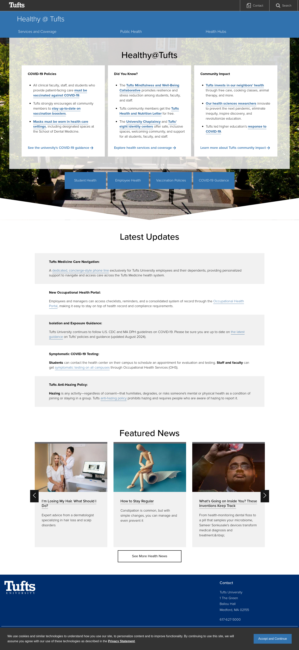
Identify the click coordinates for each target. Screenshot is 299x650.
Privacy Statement (121, 641)
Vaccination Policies (171, 180)
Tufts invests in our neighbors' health (235, 85)
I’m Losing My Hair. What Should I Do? (69, 503)
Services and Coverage (37, 31)
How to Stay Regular (137, 501)
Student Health (85, 180)
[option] (71, 494)
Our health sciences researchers (231, 103)
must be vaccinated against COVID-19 (60, 93)
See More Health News (149, 556)
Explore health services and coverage (143, 147)
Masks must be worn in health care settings (60, 124)
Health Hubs (216, 31)
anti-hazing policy (114, 398)
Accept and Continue (272, 638)
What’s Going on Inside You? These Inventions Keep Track (228, 503)
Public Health (131, 31)
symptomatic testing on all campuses (82, 367)
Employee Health (128, 180)
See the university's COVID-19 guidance (58, 147)
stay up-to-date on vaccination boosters (56, 111)
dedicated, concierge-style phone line (80, 270)
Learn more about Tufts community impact (233, 147)
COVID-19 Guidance (214, 180)
